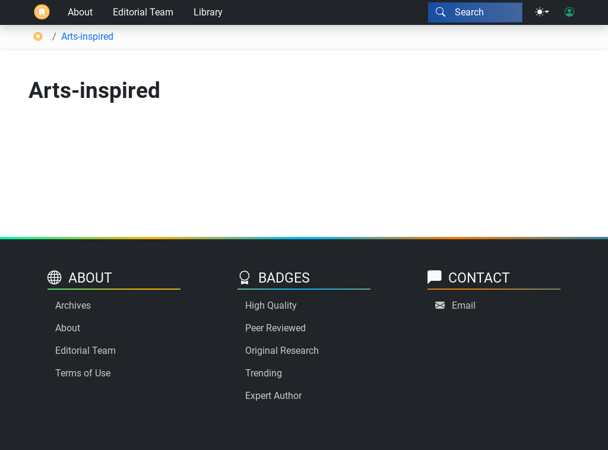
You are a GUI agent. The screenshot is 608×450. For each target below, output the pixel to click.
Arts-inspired (87, 36)
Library (208, 12)
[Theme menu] (542, 12)
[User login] (569, 12)
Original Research (282, 350)
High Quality (271, 305)
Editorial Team (143, 12)
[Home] (42, 12)
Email (464, 305)
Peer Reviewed (275, 328)
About (80, 12)
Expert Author (273, 395)
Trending (263, 373)
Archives (73, 305)
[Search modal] (475, 12)
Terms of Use (82, 373)
